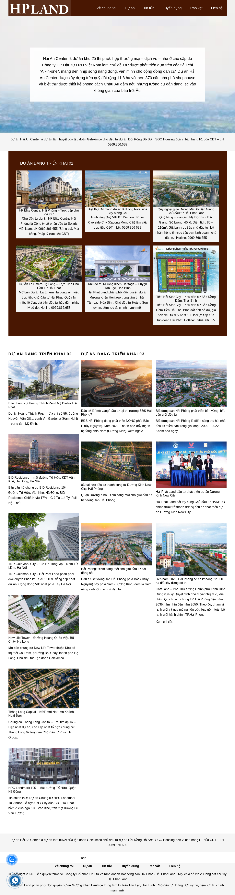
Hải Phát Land (39, 8)
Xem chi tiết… (165, 621)
